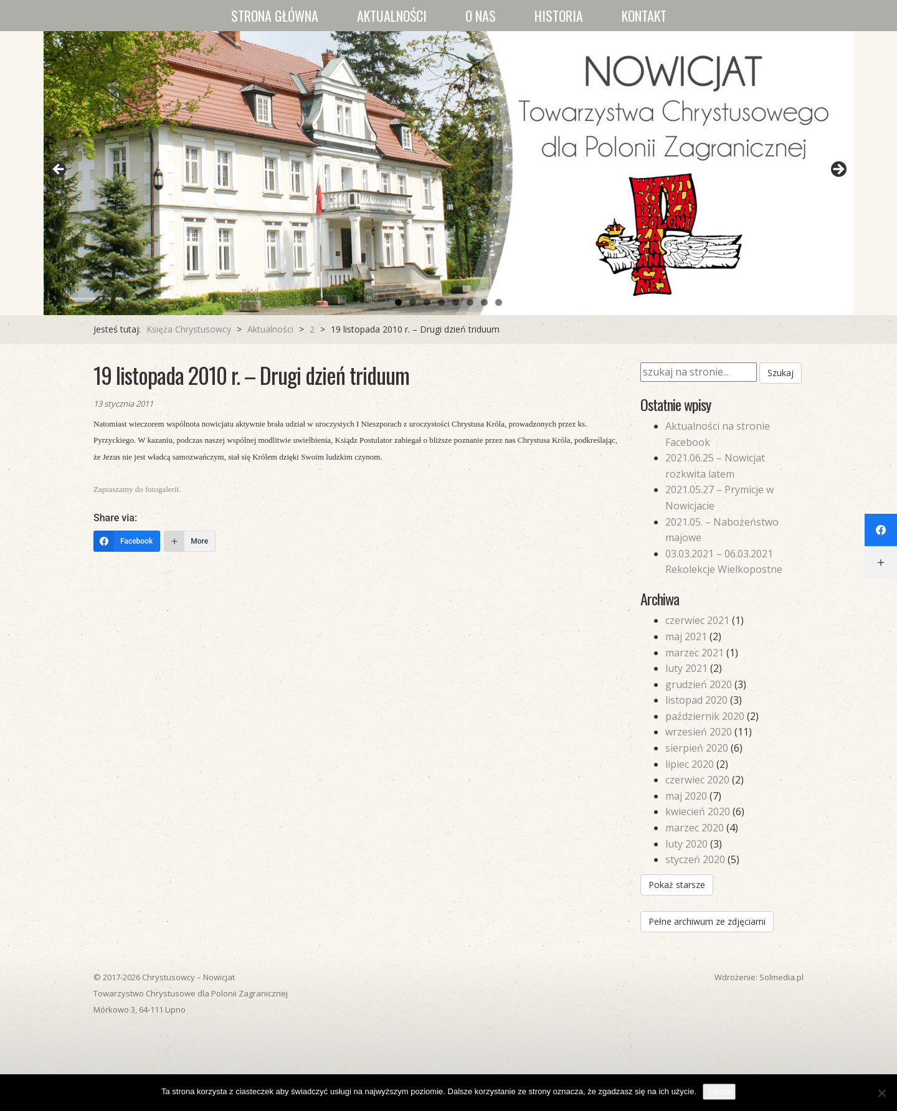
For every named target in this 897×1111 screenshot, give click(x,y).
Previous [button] (59, 170)
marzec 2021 (694, 653)
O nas (480, 16)
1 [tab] (398, 302)
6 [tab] (470, 302)
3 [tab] (427, 302)
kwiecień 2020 (697, 811)
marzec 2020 (694, 827)
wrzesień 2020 (698, 732)
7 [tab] (484, 302)
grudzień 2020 (698, 684)
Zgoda (719, 1091)
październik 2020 (704, 716)
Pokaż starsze (676, 885)
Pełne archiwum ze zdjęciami (707, 921)
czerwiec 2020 (697, 780)
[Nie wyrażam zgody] (881, 1093)
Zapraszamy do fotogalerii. (137, 489)
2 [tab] (412, 302)
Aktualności (392, 16)
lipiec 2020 (689, 764)
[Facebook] (126, 541)
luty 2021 (686, 668)
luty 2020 (686, 844)
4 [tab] (441, 302)
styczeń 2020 (695, 859)
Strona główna (274, 16)
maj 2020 (686, 796)
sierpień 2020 (696, 748)
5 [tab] (455, 302)
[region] (448, 173)
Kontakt (644, 16)
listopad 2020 (696, 700)
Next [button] (837, 170)
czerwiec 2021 (697, 620)
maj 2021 (686, 636)
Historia (558, 16)
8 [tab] (498, 302)
